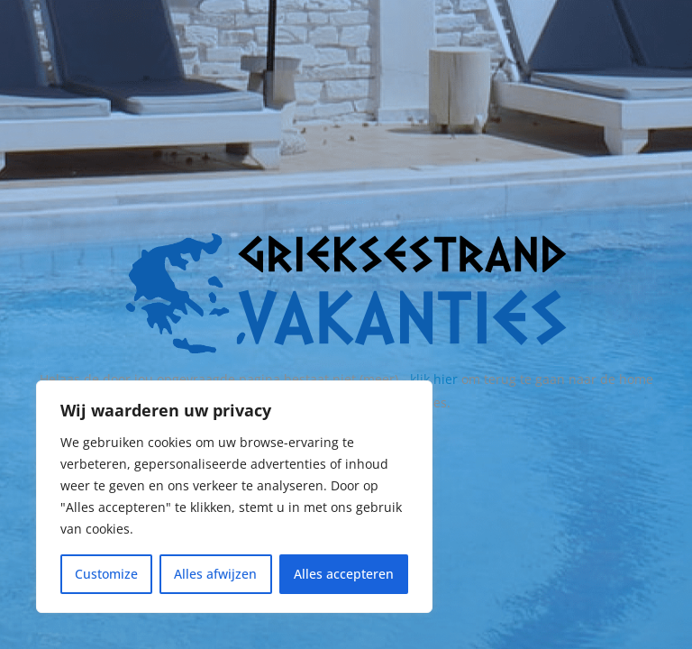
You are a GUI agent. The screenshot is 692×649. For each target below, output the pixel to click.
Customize (106, 573)
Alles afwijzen (215, 573)
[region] (234, 496)
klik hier (434, 379)
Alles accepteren (344, 573)
